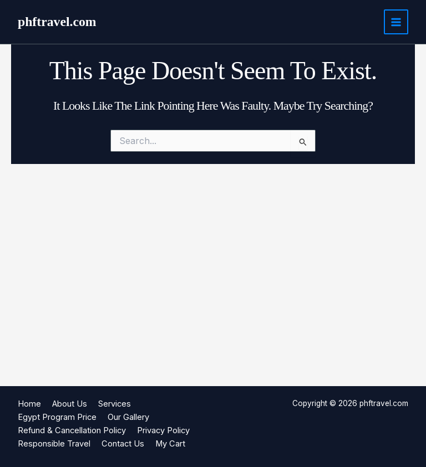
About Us (69, 404)
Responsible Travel (54, 444)
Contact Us (123, 444)
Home (29, 404)
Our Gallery (128, 417)
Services (114, 404)
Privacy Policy (163, 430)
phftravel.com (57, 21)
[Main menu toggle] (396, 21)
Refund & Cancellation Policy (72, 430)
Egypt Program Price (57, 417)
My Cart (170, 444)
